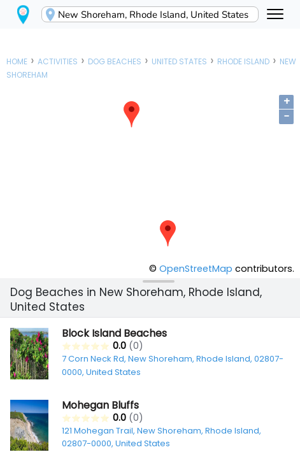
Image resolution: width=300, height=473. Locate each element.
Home (16, 61)
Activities (58, 61)
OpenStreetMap (195, 268)
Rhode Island (243, 61)
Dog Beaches (114, 61)
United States (179, 61)
